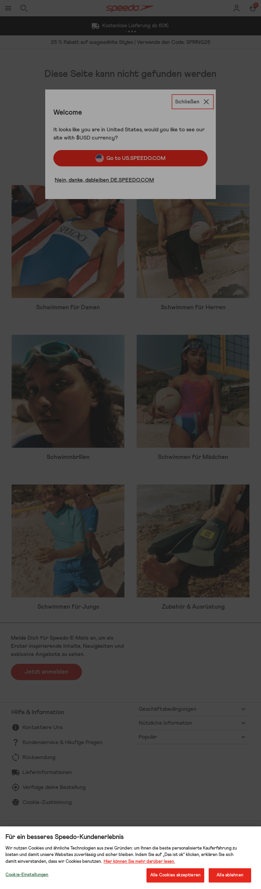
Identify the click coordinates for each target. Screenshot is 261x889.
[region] (130, 857)
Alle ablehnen (229, 875)
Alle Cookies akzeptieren (175, 875)
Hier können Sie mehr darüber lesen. (139, 861)
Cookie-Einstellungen (27, 875)
